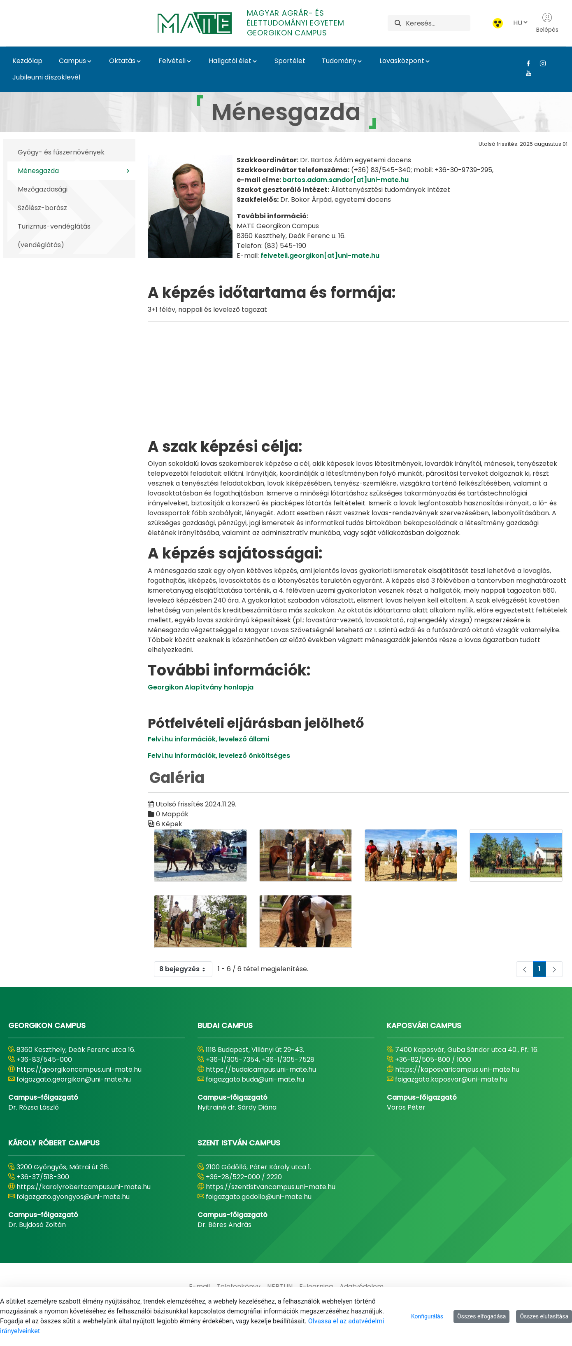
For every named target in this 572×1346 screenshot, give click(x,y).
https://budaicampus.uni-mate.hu (261, 1069)
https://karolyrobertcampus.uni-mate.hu (83, 1187)
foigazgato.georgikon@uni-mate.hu (73, 1079)
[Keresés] (438, 23)
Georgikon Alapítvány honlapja (200, 687)
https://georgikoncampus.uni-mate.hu (79, 1069)
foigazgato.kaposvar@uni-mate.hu (451, 1079)
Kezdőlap (27, 60)
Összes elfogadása (481, 1316)
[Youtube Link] (525, 73)
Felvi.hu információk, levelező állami (208, 739)
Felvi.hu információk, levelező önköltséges (219, 755)
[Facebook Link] (525, 63)
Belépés (547, 23)
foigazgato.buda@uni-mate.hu (255, 1079)
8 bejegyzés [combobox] (185, 969)
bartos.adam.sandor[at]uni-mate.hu (345, 180)
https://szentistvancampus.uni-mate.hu (270, 1187)
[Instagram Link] (539, 63)
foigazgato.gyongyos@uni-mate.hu (73, 1196)
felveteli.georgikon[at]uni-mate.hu (319, 255)
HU (521, 23)
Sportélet (289, 60)
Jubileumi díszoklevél (46, 77)
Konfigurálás (427, 1316)
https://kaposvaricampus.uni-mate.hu (457, 1069)
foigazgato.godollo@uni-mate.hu (259, 1196)
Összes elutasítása (544, 1316)
